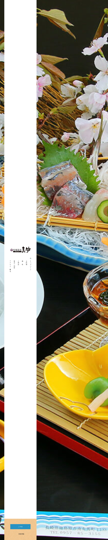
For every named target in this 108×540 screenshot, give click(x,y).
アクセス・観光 (10, 266)
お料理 (26, 262)
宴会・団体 (14, 264)
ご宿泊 (18, 262)
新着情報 (21, 534)
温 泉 (22, 262)
